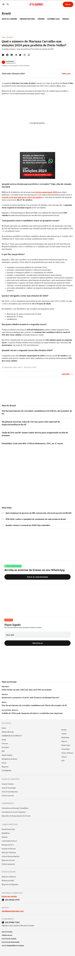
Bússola (15, 710)
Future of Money (67, 753)
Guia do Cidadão (9, 19)
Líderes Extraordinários (10, 856)
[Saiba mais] (66, 73)
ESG (3, 751)
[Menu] (3, 4)
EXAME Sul (6, 833)
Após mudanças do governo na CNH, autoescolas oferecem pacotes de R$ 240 (38, 513)
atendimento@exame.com (13, 911)
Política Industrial (8, 864)
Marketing (65, 737)
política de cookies (9, 939)
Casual (63, 734)
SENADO (65, 19)
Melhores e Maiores (9, 877)
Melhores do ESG (8, 881)
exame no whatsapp (13, 566)
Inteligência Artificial (9, 759)
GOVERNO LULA (53, 19)
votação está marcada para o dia (22, 197)
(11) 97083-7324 (12, 922)
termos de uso (7, 935)
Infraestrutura (27, 19)
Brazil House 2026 (8, 829)
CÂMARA (41, 19)
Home (4, 37)
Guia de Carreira (8, 796)
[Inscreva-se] (37, 643)
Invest (4, 763)
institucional (7, 932)
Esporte (64, 741)
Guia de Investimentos (10, 792)
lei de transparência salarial (13, 945)
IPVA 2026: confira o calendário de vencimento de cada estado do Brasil (36, 519)
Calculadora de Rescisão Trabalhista (15, 808)
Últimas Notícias (8, 732)
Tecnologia (65, 749)
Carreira (5, 743)
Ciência (64, 757)
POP (62, 761)
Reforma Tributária (9, 853)
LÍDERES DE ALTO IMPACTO (12, 736)
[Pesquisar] (7, 4)
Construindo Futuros (9, 841)
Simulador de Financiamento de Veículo (16, 816)
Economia (5, 747)
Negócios (5, 767)
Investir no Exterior (9, 849)
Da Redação (10, 61)
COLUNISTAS (6, 771)
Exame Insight (7, 755)
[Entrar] (68, 4)
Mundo (64, 730)
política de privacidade (10, 942)
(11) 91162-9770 (12, 900)
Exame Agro (65, 745)
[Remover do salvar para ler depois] (29, 55)
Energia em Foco (8, 845)
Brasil (6, 13)
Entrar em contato (9, 896)
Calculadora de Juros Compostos (13, 812)
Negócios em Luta (8, 860)
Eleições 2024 (30, 367)
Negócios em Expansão (10, 884)
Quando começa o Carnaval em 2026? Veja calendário (28, 525)
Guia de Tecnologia (9, 788)
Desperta (8, 620)
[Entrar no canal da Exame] (37, 577)
